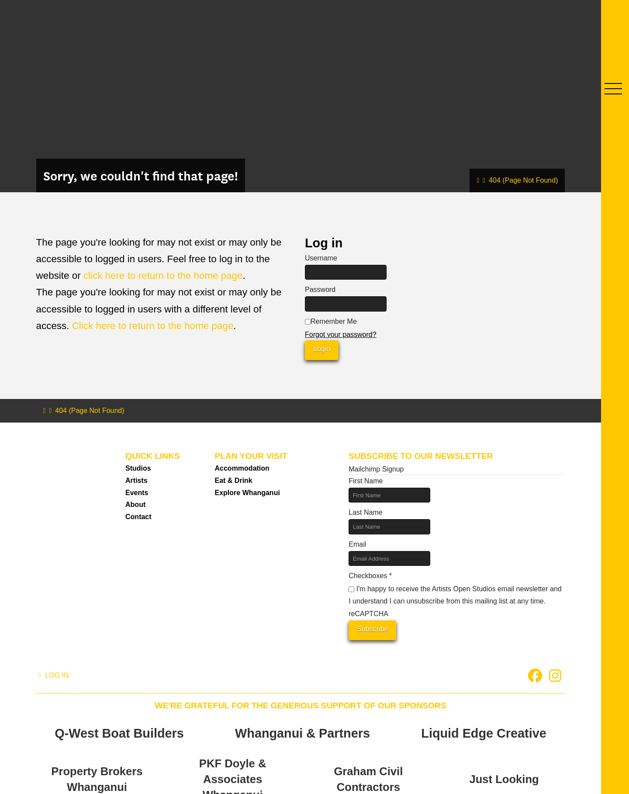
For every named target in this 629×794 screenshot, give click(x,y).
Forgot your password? (341, 334)
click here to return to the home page (163, 275)
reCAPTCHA (368, 613)
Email (357, 544)
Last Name (365, 512)
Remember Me (331, 321)
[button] (613, 88)
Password (320, 289)
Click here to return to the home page (153, 325)
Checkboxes (370, 575)
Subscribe (372, 629)
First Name (366, 481)
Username (321, 258)
